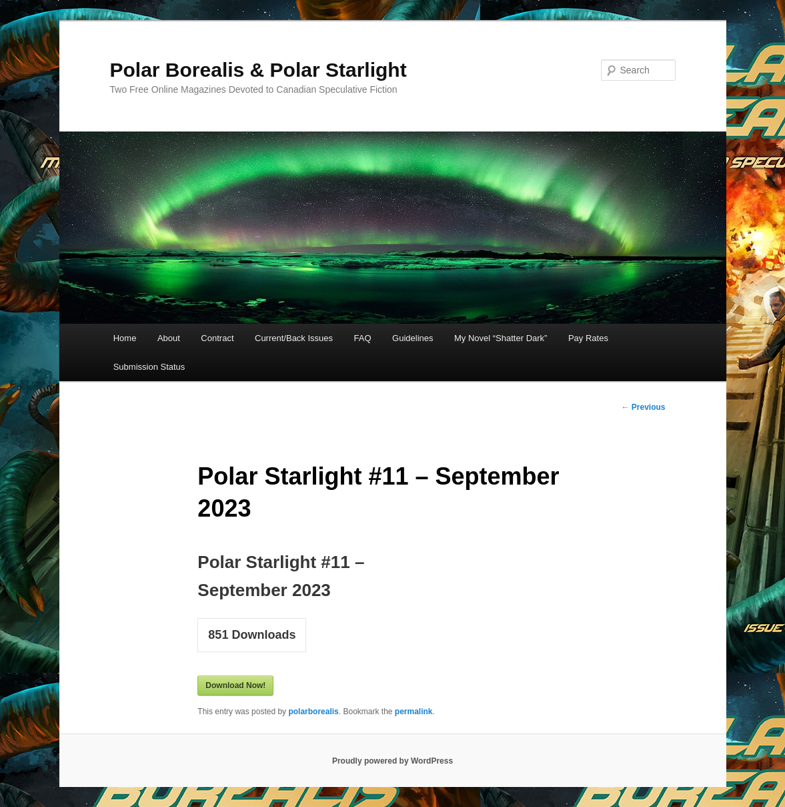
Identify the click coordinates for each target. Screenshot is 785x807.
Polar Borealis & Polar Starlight (258, 70)
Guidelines (412, 338)
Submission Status (149, 367)
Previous (643, 407)
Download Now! (235, 685)
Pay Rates (588, 338)
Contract (217, 338)
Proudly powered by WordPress (392, 761)
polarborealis (313, 711)
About (168, 338)
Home (125, 338)
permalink (414, 711)
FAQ (362, 338)
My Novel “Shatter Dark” (500, 338)
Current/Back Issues (294, 338)
